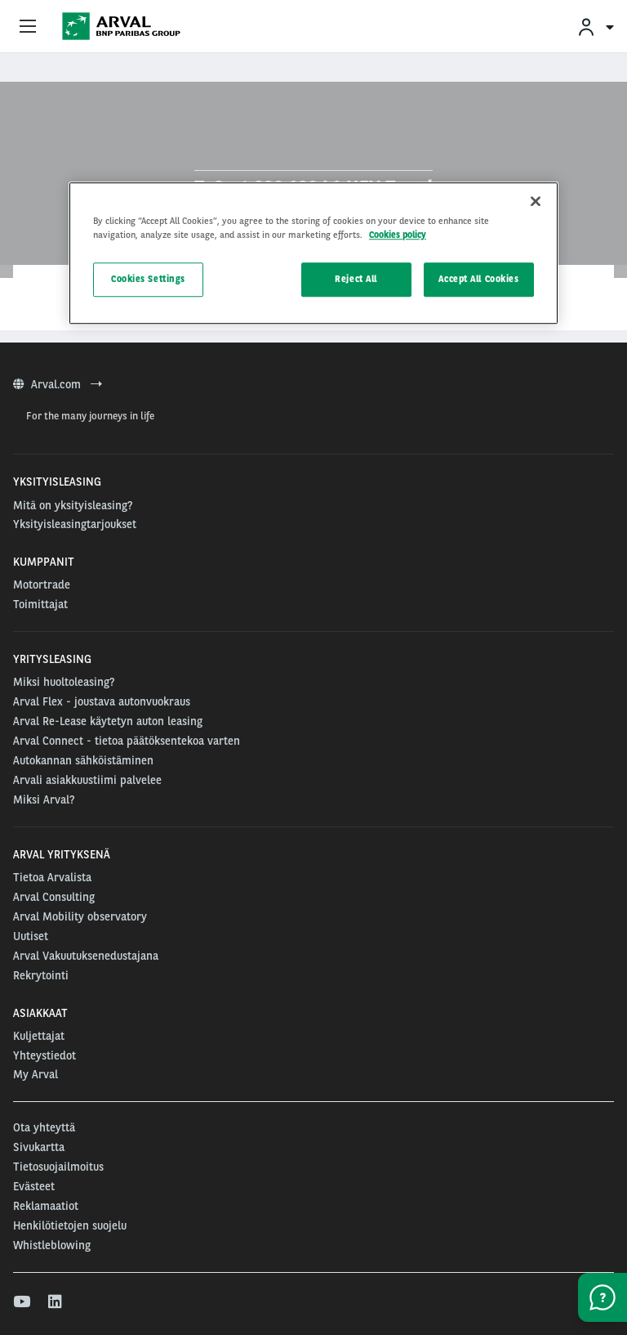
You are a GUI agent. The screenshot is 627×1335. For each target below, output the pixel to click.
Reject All (356, 278)
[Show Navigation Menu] (28, 27)
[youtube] (21, 1302)
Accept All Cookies (478, 278)
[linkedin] (56, 1302)
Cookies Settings (148, 278)
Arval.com (57, 384)
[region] (313, 253)
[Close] (536, 201)
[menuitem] (595, 26)
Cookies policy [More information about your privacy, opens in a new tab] (397, 234)
